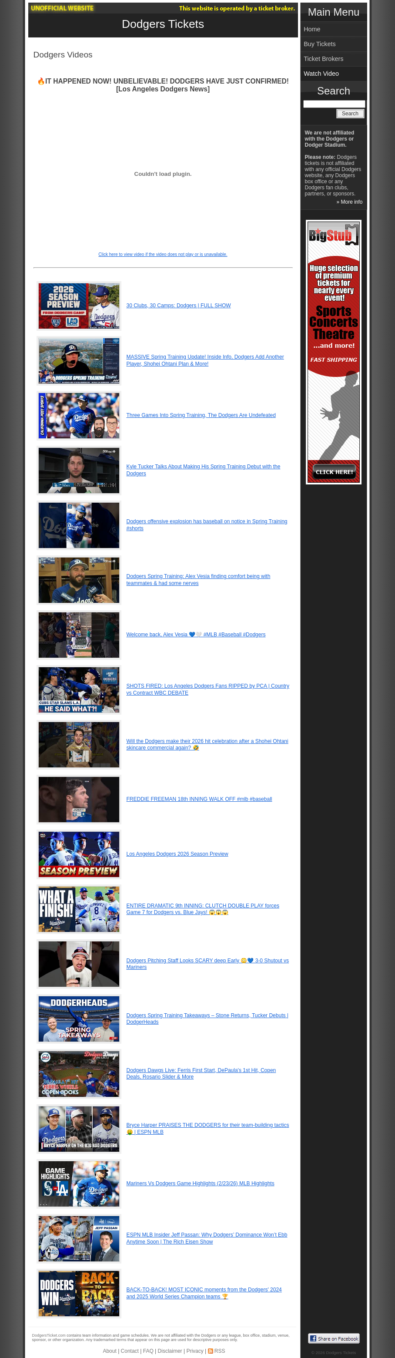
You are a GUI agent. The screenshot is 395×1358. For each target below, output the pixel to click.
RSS (219, 1351)
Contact (130, 1351)
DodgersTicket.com (49, 1335)
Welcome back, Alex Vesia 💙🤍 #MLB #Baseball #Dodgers (196, 635)
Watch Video (321, 73)
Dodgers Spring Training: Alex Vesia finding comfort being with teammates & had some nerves (199, 579)
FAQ (148, 1351)
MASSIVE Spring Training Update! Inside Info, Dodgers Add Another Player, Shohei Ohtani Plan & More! (205, 360)
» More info (349, 202)
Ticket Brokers (323, 58)
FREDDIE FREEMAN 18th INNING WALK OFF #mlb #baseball (199, 799)
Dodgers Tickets (163, 23)
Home (312, 29)
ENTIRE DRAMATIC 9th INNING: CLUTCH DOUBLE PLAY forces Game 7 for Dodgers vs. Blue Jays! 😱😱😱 (203, 909)
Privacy (194, 1351)
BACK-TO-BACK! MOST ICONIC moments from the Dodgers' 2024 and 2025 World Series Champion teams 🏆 (204, 1293)
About (109, 1351)
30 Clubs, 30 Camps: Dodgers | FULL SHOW (179, 306)
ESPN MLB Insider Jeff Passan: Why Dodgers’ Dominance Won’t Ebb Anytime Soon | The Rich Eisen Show (207, 1238)
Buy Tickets (320, 43)
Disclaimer (170, 1351)
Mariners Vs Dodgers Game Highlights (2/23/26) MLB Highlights (200, 1183)
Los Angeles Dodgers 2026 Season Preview (177, 854)
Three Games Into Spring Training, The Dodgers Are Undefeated (201, 415)
